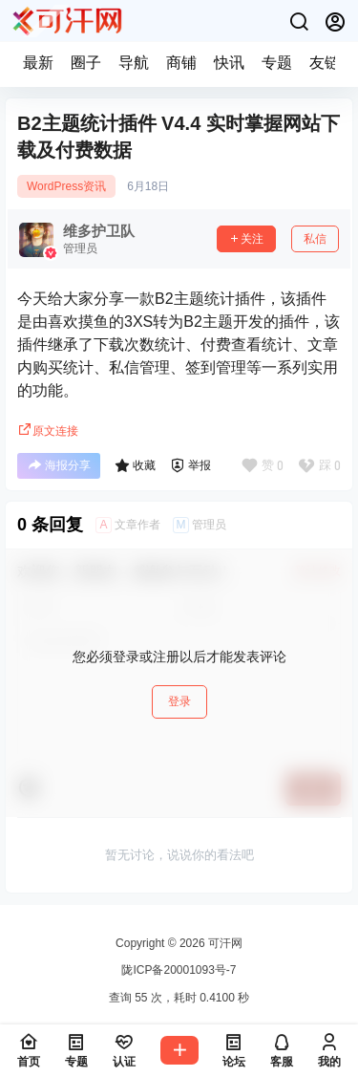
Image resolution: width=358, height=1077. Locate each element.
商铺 (181, 62)
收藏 (135, 465)
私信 (315, 239)
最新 (38, 62)
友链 (324, 62)
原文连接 (47, 431)
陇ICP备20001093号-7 (178, 970)
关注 (246, 239)
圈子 (86, 62)
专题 (277, 62)
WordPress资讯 (66, 186)
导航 (133, 62)
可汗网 (223, 943)
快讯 (229, 62)
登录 (179, 701)
